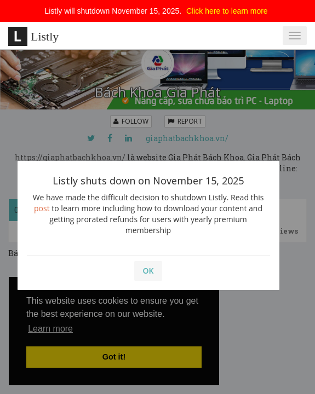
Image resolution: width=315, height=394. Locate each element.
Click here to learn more (227, 11)
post (42, 208)
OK (148, 270)
